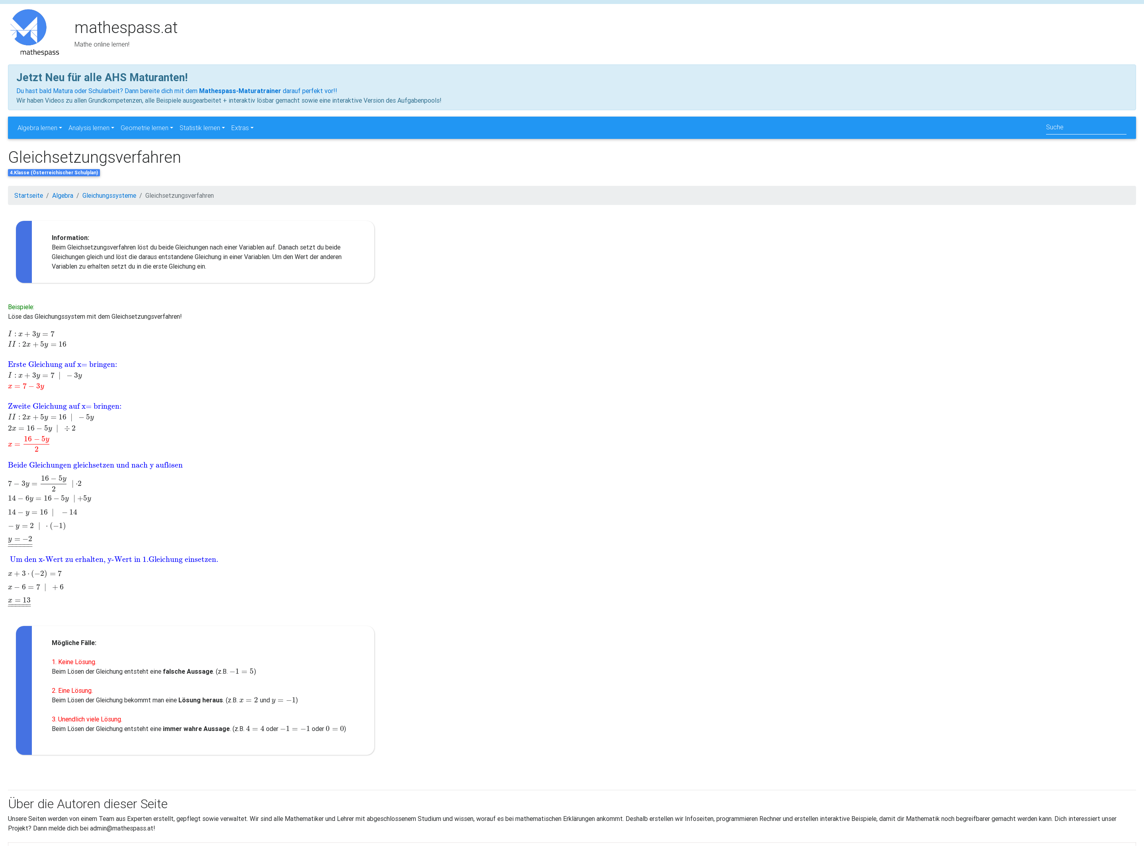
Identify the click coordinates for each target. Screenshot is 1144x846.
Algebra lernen (37, 128)
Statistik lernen (200, 128)
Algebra (62, 195)
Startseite (28, 195)
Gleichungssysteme (109, 195)
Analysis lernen (89, 128)
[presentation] (112, 334)
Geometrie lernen (144, 128)
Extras (240, 128)
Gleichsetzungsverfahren (179, 195)
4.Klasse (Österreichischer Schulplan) (54, 172)
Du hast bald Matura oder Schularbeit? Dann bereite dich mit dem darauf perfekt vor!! (176, 91)
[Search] (1086, 128)
